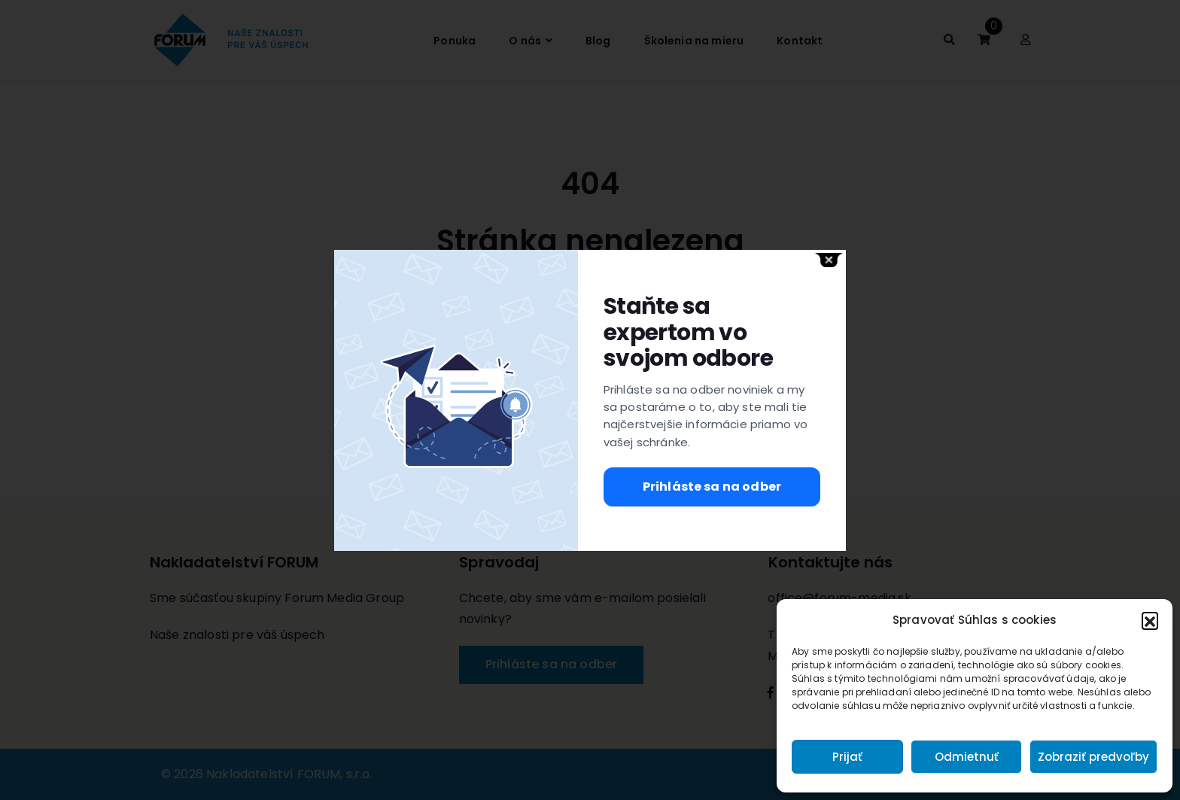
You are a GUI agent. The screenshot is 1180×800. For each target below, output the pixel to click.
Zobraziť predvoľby (1093, 757)
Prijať (847, 757)
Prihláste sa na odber (712, 486)
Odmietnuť (967, 757)
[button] (1149, 620)
